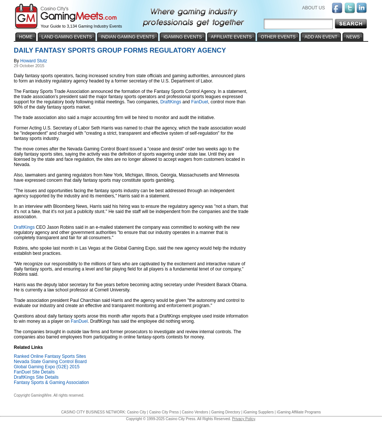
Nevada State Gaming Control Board (50, 361)
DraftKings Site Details (36, 377)
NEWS (353, 37)
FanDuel (199, 101)
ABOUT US (313, 7)
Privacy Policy (243, 419)
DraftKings (170, 101)
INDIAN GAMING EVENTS (127, 37)
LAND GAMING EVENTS (66, 37)
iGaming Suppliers (258, 412)
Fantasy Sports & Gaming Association (51, 382)
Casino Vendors (195, 412)
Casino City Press (164, 412)
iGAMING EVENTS (182, 37)
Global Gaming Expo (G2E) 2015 (46, 366)
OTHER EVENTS (278, 37)
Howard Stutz (33, 60)
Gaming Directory (225, 412)
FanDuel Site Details (34, 372)
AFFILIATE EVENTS (231, 37)
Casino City (136, 412)
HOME (25, 37)
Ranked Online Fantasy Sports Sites (50, 356)
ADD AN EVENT (320, 37)
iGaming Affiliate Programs (299, 412)
